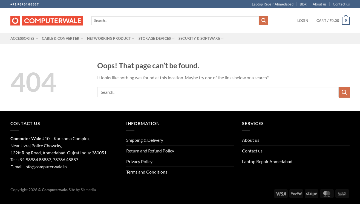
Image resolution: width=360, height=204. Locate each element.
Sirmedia (88, 189)
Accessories (24, 38)
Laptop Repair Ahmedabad (272, 4)
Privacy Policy (139, 161)
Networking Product (111, 38)
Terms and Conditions (146, 171)
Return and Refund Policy (150, 150)
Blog (303, 4)
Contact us (341, 4)
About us (320, 4)
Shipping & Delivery (144, 140)
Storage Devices (157, 38)
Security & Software (201, 38)
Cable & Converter (62, 38)
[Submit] (263, 20)
